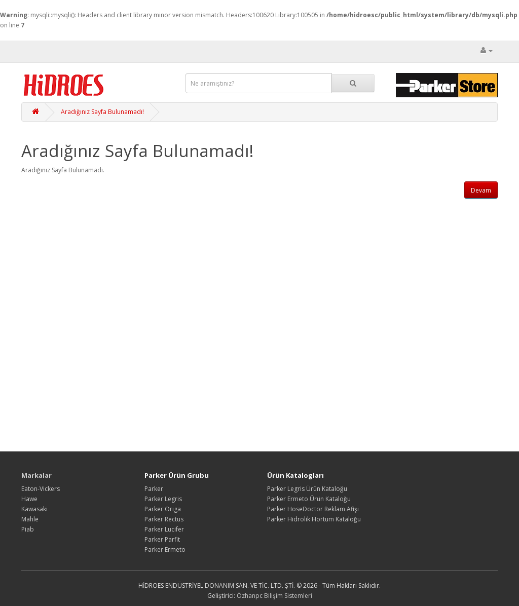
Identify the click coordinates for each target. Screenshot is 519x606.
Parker (153, 488)
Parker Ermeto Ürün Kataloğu (309, 499)
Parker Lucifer (164, 529)
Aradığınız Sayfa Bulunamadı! (102, 111)
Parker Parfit (162, 539)
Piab (27, 529)
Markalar (36, 475)
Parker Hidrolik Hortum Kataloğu (314, 519)
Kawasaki (34, 509)
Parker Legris (163, 499)
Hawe (29, 499)
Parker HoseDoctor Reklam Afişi (313, 509)
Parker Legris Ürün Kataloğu (307, 488)
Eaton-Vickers (40, 488)
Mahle (30, 519)
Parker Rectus (163, 519)
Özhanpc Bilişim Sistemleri (274, 595)
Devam (481, 190)
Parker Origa (162, 509)
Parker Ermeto (165, 549)
